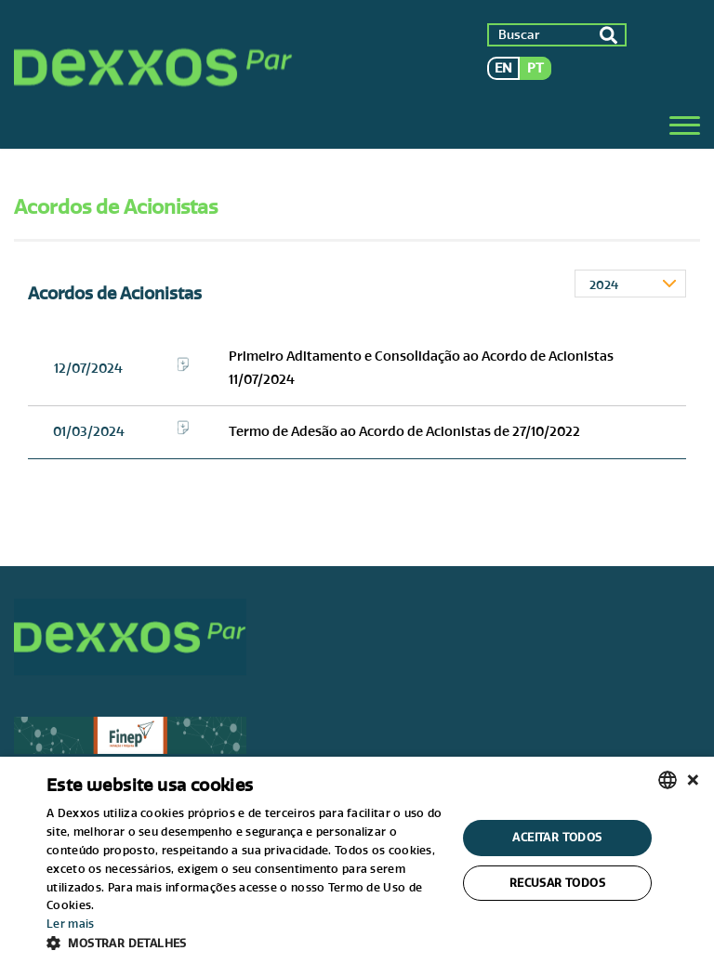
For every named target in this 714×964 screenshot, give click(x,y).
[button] (245, 941)
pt (535, 68)
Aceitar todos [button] (557, 837)
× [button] (693, 779)
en (503, 68)
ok (608, 35)
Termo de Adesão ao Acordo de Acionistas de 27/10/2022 (404, 432)
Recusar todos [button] (557, 883)
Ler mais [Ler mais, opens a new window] (70, 924)
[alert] (357, 860)
